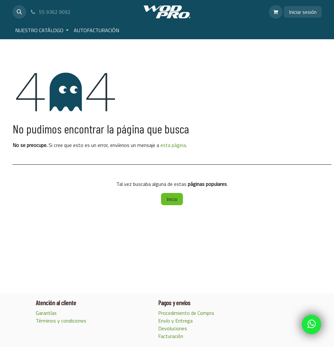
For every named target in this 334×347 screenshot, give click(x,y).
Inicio (172, 199)
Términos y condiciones (61, 320)
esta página (173, 145)
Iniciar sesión (303, 12)
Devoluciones (172, 328)
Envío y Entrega (176, 320)
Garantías (47, 313)
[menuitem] (42, 30)
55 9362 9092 (50, 12)
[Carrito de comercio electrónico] (275, 12)
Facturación (171, 336)
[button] (19, 12)
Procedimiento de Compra (186, 313)
